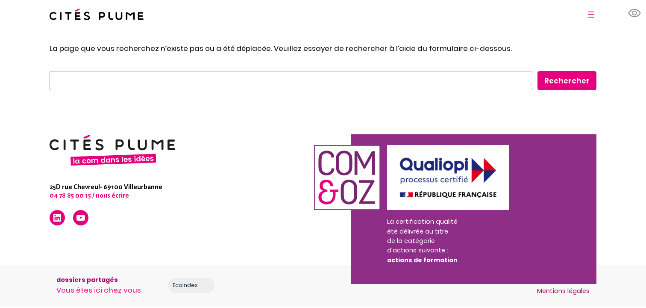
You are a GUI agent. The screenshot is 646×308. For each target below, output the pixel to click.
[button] (635, 13)
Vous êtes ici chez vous (98, 290)
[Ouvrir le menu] (591, 14)
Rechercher (567, 81)
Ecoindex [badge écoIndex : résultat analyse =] (192, 285)
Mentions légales (563, 291)
